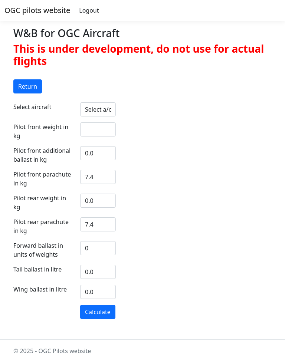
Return (27, 86)
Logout (89, 10)
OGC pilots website (37, 10)
